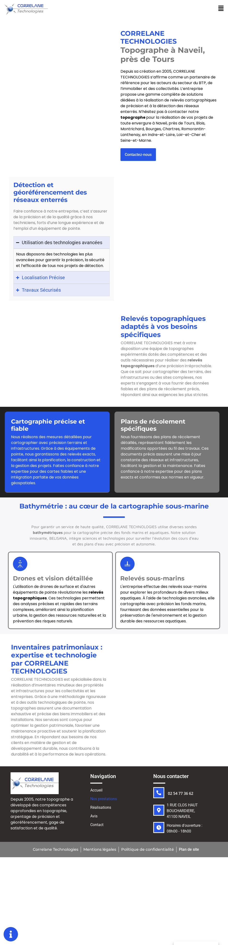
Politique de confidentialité (147, 850)
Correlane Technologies (55, 850)
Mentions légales (99, 850)
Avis (93, 817)
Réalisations (100, 808)
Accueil (96, 791)
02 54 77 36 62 (180, 794)
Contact (96, 825)
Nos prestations (106, 800)
